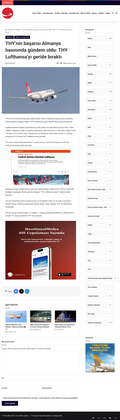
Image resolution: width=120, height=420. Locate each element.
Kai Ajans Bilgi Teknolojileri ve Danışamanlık (47, 416)
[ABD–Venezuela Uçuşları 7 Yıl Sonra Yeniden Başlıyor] (40, 316)
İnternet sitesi (47, 388)
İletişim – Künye (104, 13)
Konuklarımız (74, 13)
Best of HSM (85, 13)
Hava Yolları (36, 13)
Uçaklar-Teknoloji (61, 13)
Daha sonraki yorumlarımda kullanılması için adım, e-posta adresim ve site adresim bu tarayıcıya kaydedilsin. (41, 398)
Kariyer (94, 13)
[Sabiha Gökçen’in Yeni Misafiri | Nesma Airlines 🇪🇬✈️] (16, 316)
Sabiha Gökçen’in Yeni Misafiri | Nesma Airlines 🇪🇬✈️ (15, 327)
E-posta (4, 388)
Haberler (18, 30)
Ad (3, 378)
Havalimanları (48, 13)
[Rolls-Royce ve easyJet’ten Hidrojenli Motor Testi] (65, 316)
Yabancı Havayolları (22, 37)
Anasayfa (9, 30)
